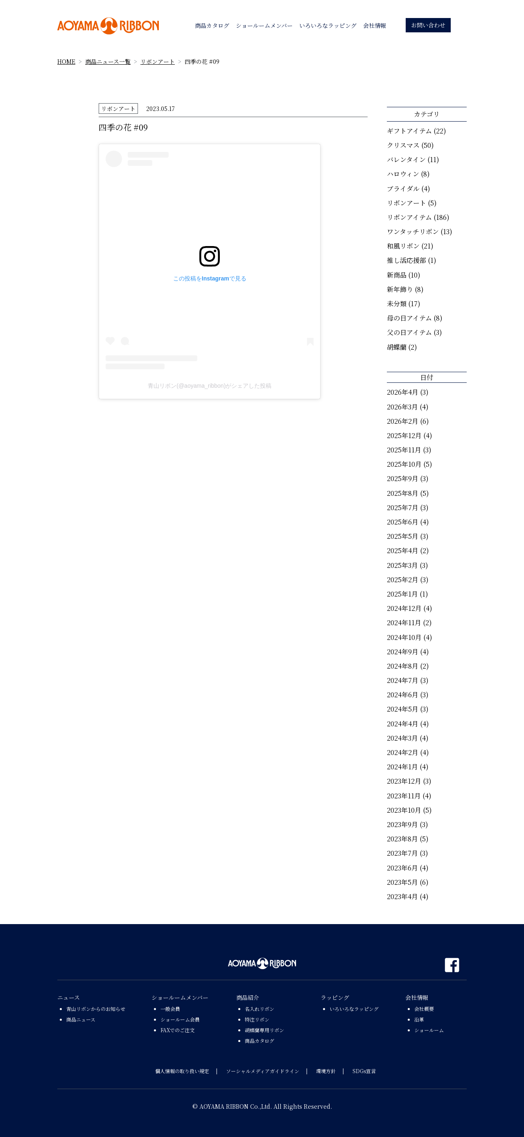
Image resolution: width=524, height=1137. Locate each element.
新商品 (397, 275)
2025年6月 (402, 522)
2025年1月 (402, 594)
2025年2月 (402, 579)
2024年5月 (402, 709)
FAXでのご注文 (177, 1029)
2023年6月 (402, 868)
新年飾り (400, 289)
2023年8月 (402, 838)
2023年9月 (402, 824)
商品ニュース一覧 (108, 61)
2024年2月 (402, 752)
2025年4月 (402, 550)
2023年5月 (402, 882)
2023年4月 (402, 896)
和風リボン (403, 246)
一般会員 (170, 1008)
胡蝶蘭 (397, 347)
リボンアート (157, 61)
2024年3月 (402, 738)
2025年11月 (404, 449)
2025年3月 (402, 565)
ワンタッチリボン (413, 231)
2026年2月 (402, 421)
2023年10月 (404, 810)
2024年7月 (402, 680)
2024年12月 (404, 608)
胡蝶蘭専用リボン (264, 1029)
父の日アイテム (409, 332)
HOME (66, 61)
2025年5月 (402, 536)
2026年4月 (402, 392)
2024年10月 (404, 637)
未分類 (397, 303)
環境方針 (326, 1070)
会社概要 (424, 1008)
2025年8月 (402, 493)
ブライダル (403, 188)
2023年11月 (404, 795)
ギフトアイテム (409, 131)
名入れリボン (259, 1008)
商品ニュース (80, 1019)
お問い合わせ (428, 25)
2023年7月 (402, 853)
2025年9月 (402, 478)
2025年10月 (404, 464)
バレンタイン (406, 159)
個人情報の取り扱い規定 (182, 1070)
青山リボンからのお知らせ (95, 1008)
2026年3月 (402, 406)
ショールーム (429, 1029)
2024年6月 (402, 694)
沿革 (419, 1019)
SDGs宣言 (364, 1070)
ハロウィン (403, 174)
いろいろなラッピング (354, 1008)
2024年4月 (402, 723)
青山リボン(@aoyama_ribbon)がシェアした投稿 (209, 385)
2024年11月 (404, 622)
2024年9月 (402, 651)
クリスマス (403, 145)
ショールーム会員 (180, 1019)
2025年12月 (404, 435)
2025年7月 (402, 507)
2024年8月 (402, 666)
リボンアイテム (409, 217)
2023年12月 (404, 781)
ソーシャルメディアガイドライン (262, 1070)
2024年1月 (402, 766)
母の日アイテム (409, 318)
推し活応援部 (406, 260)
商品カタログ (259, 1040)
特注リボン (257, 1019)
